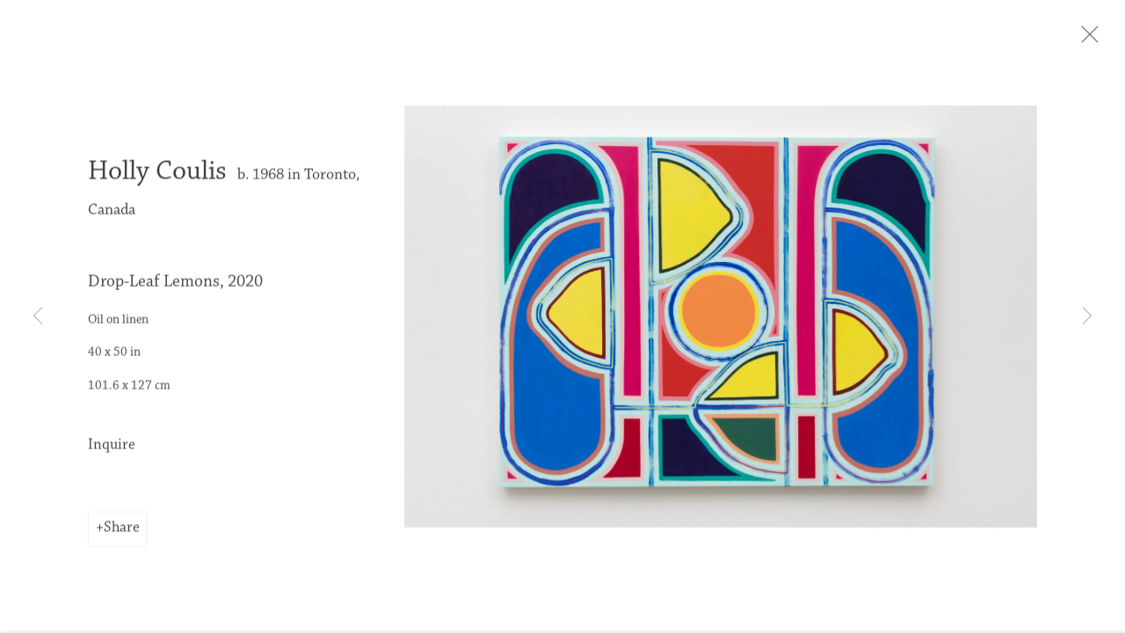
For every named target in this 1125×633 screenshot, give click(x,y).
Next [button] (1087, 316)
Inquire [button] (111, 454)
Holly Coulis (157, 181)
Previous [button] (38, 316)
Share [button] (122, 537)
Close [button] (1111, 39)
